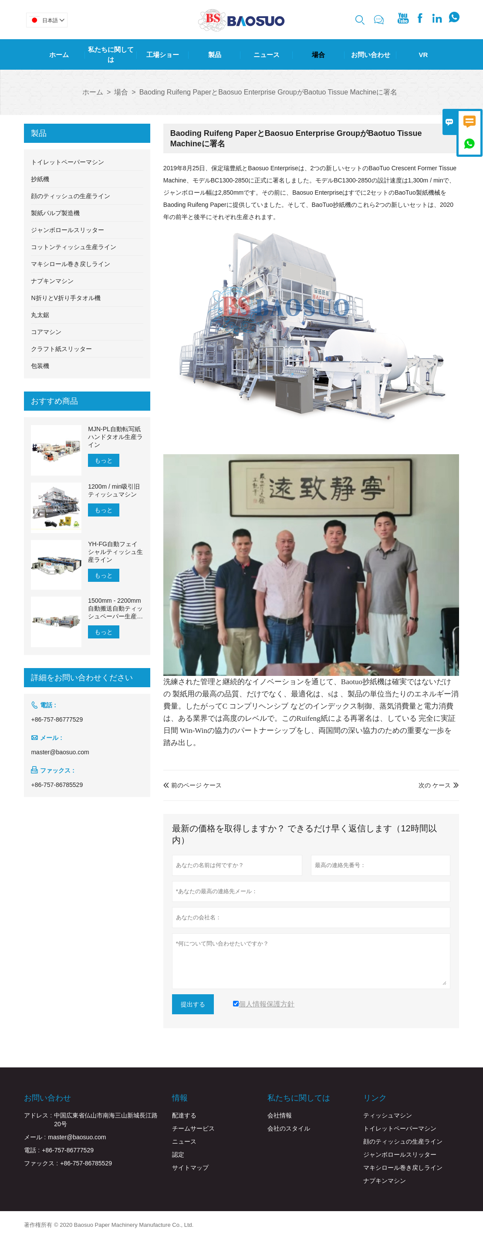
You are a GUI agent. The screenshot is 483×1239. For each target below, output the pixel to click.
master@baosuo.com (60, 752)
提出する (193, 1004)
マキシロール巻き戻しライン (70, 263)
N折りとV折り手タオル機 (65, 297)
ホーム (59, 54)
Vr (423, 54)
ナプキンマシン (52, 280)
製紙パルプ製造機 (55, 212)
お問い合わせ (370, 54)
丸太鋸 (40, 314)
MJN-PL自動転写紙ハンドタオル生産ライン (115, 436)
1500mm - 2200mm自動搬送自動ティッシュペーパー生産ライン (115, 608)
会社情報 (279, 1115)
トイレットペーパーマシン (67, 162)
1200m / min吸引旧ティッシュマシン (114, 490)
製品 (214, 54)
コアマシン (46, 331)
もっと (104, 460)
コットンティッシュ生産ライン (73, 246)
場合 (318, 54)
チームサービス (193, 1128)
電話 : (32, 1150)
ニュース (266, 54)
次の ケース (435, 785)
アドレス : (38, 1115)
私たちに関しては (111, 54)
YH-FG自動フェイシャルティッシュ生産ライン (115, 551)
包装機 (40, 365)
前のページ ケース (192, 785)
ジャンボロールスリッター (67, 229)
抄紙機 (40, 179)
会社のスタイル (288, 1128)
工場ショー (162, 54)
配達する (184, 1115)
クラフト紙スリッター (61, 348)
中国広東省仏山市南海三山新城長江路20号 (106, 1120)
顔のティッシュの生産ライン (70, 195)
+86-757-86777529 (57, 719)
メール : (35, 1137)
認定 (178, 1154)
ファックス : (41, 1163)
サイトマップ (190, 1167)
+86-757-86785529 (57, 784)
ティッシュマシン (387, 1115)
